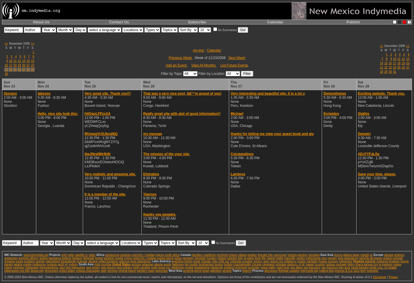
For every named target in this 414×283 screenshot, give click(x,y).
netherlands (313, 258)
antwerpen (11, 258)
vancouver (280, 255)
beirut (197, 270)
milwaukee (32, 267)
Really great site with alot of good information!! (182, 114)
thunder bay (265, 255)
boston (218, 264)
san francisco (312, 267)
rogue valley (268, 267)
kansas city (371, 264)
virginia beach (127, 270)
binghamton (206, 264)
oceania (52, 264)
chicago (256, 264)
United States (121, 264)
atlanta (158, 264)
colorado (280, 264)
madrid (271, 258)
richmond (241, 267)
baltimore (178, 264)
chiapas (206, 261)
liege (258, 258)
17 (10, 65)
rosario (301, 261)
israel (205, 270)
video (92, 255)
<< (6, 43)
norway (332, 258)
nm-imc (198, 50)
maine (397, 264)
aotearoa (382, 261)
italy (240, 258)
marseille (289, 258)
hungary (211, 258)
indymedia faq (309, 270)
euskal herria (165, 258)
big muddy (191, 264)
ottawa (242, 255)
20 (23, 65)
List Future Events (234, 65)
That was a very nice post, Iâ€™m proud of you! (182, 94)
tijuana (323, 261)
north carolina (141, 267)
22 (32, 65)
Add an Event (176, 65)
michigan (18, 267)
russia (19, 261)
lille (264, 258)
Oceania (358, 261)
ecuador (247, 261)
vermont (112, 270)
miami (8, 267)
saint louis (283, 267)
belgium (77, 258)
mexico (257, 261)
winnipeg (313, 255)
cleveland (268, 264)
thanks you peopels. (159, 214)
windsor (302, 255)
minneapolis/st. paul (52, 267)
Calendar (275, 22)
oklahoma (177, 267)
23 (6, 69)
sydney (73, 264)
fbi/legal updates (289, 270)
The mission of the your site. (166, 154)
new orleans (124, 267)
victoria (292, 255)
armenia (23, 258)
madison (387, 264)
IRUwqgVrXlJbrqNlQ (101, 134)
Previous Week (181, 58)
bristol (99, 258)
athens (34, 258)
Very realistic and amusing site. (110, 174)
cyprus (128, 258)
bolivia (188, 261)
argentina (178, 261)
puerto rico (276, 261)
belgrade (88, 258)
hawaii (310, 264)
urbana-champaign (88, 270)
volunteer (372, 270)
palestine (215, 270)
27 (23, 69)
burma (338, 255)
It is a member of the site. (105, 194)
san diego (296, 267)
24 (10, 69)
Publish (353, 22)
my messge (152, 134)
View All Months (203, 65)
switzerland (52, 261)
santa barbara (360, 267)
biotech (247, 270)
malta (279, 258)
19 (19, 65)
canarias (125, 255)
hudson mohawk (336, 264)
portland (229, 267)
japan (355, 255)
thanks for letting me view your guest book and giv (272, 134)
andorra (399, 255)
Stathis (363, 114)
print (64, 255)
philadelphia (201, 267)
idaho (351, 264)
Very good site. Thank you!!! (108, 94)
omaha (189, 267)
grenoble (200, 258)
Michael (237, 114)
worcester (161, 270)
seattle (392, 267)
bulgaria (108, 258)
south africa (172, 255)
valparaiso (345, 261)
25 (15, 69)
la (380, 264)
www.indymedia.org (36, 255)
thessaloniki (68, 261)
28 (28, 69)
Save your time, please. (377, 174)
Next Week (237, 58)
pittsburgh (216, 267)
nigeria (159, 255)
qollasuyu (290, 261)
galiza (178, 258)
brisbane (394, 261)
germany (188, 258)
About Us (41, 22)
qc (371, 255)
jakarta (347, 255)
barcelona (55, 258)
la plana (249, 258)
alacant (388, 255)
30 (6, 73)
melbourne (39, 264)
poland (387, 258)
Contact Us (119, 22)
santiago (312, 261)
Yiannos (149, 194)
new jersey (93, 267)
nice (324, 258)
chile (215, 261)
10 (10, 60)
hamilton (197, 255)
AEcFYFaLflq (368, 154)
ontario (233, 255)
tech (363, 270)
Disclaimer (379, 277)
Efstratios (151, 174)
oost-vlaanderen (348, 258)
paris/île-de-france (370, 258)
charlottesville (242, 264)
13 (23, 60)
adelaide (370, 261)
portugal (397, 258)
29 (32, 69)
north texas (158, 267)
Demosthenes (334, 94)
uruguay (333, 261)
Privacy (393, 277)
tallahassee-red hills (17, 270)
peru (266, 261)
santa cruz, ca (378, 267)
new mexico (108, 267)
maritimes (209, 255)
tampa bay (37, 270)
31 (394, 71)
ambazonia (112, 255)
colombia (235, 261)
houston (320, 264)
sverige (40, 261)
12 (19, 60)
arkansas (148, 264)
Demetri (364, 134)
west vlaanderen (140, 261)
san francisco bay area (335, 267)
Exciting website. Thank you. (381, 94)
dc (303, 264)
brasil (196, 261)
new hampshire (75, 267)
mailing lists (326, 270)
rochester (254, 267)
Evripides (331, 114)
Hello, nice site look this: (58, 114)
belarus (67, 258)
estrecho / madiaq (143, 255)
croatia (119, 258)
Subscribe (197, 22)
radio (71, 255)
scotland (29, 261)
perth (60, 264)
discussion (271, 270)
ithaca (359, 264)
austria (43, 258)
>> (32, 43)
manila (364, 255)
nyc (168, 267)
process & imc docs (347, 270)
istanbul (232, 258)
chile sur (223, 261)
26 (19, 69)
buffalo (228, 264)
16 (6, 65)
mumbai (106, 264)
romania (9, 261)
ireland (222, 258)
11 (15, 60)
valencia (124, 261)
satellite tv (81, 255)
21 (28, 65)
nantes (300, 258)
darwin (8, 264)
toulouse (81, 261)
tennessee (51, 270)
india (97, 264)
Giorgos (10, 94)
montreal (222, 255)
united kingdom (108, 261)
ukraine (93, 261)
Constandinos (242, 154)
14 (28, 60)
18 (15, 65)
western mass (146, 270)
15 (32, 60)
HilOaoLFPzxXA (98, 114)
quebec (252, 255)
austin (167, 264)
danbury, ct (294, 264)
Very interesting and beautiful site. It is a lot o (268, 94)
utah (103, 270)
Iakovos (44, 94)
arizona (136, 264)
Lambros (238, 174)
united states (67, 270)
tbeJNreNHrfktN (97, 154)
